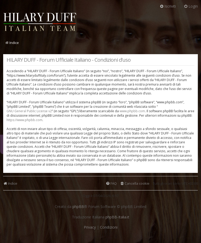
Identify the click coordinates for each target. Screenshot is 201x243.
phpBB (78, 206)
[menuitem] (134, 183)
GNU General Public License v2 (29, 111)
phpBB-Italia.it (117, 217)
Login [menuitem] (191, 6)
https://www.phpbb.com (24, 120)
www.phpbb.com (132, 111)
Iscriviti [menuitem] (168, 6)
